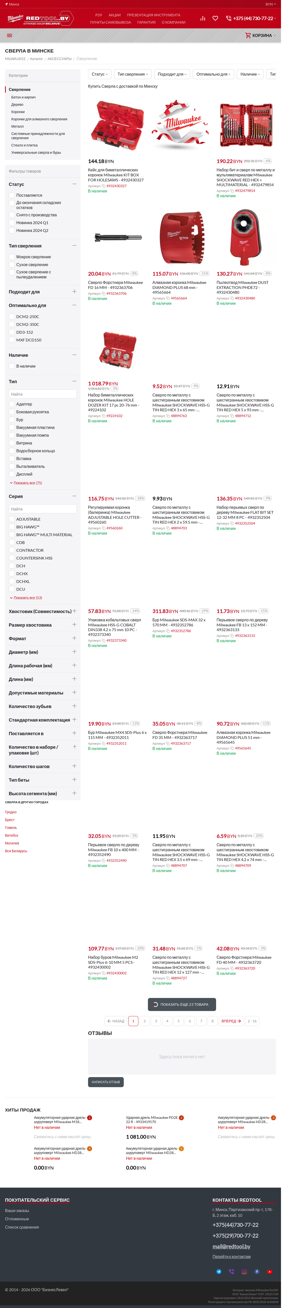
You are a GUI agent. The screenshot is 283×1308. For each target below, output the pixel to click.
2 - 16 (252, 1021)
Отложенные (17, 1218)
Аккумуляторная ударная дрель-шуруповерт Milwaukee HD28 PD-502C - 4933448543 (60, 1150)
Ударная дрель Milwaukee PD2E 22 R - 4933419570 (152, 1119)
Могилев (12, 843)
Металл (17, 126)
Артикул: (94, 186)
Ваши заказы (17, 1210)
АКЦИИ (115, 15)
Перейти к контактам (232, 1256)
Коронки (18, 112)
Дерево (17, 104)
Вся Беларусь (16, 851)
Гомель (11, 827)
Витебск (11, 835)
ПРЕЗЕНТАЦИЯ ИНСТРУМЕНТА (153, 15)
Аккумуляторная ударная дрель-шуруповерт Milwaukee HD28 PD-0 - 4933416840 (152, 1150)
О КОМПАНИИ (173, 22)
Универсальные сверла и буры (36, 152)
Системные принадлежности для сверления (38, 135)
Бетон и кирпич (23, 97)
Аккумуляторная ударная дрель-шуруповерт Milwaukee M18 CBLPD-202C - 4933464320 (60, 1119)
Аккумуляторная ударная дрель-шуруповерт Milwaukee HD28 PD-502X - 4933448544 (244, 1119)
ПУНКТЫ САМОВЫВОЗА (110, 22)
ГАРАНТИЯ (146, 22)
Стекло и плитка (24, 145)
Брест (10, 820)
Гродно (11, 812)
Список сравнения (22, 1227)
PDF (98, 15)
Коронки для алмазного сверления (39, 119)
